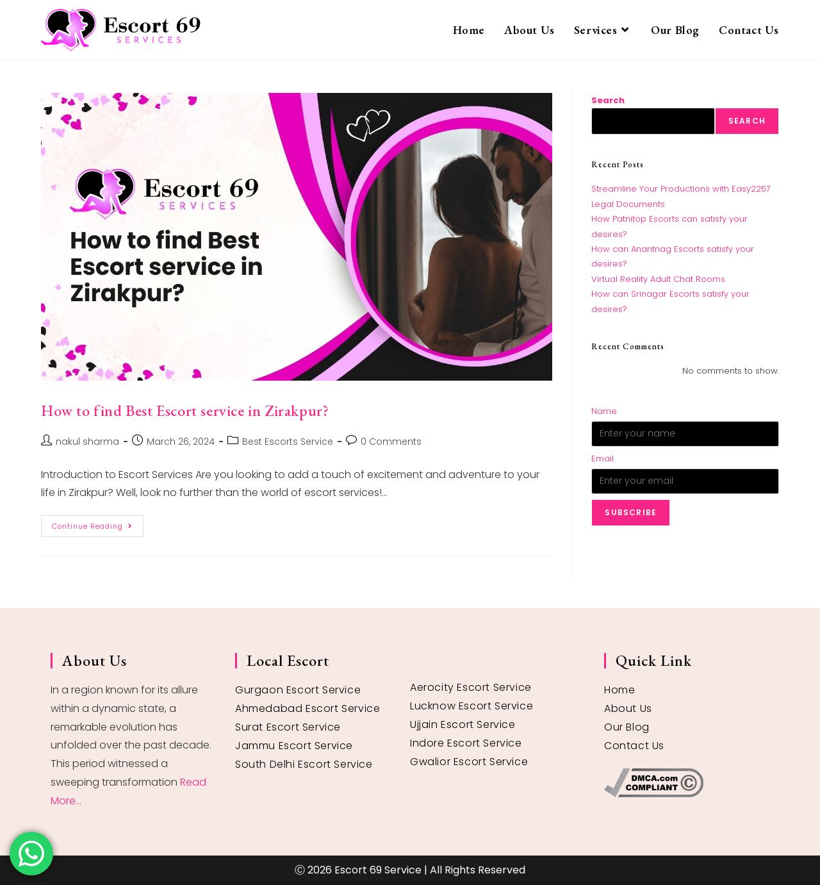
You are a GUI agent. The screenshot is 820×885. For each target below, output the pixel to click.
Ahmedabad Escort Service (307, 708)
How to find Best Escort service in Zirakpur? (185, 410)
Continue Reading (98, 523)
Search (608, 100)
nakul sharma (87, 441)
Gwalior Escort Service (469, 761)
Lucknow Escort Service (471, 706)
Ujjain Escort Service (463, 724)
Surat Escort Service (288, 727)
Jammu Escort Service (294, 745)
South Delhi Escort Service (304, 764)
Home (619, 689)
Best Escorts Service (287, 441)
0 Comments (391, 441)
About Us (628, 708)
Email (602, 458)
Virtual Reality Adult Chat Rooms (658, 279)
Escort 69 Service (378, 870)
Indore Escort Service (466, 743)
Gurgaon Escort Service (298, 689)
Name (604, 411)
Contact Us (634, 745)
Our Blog (627, 727)
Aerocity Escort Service (471, 687)
